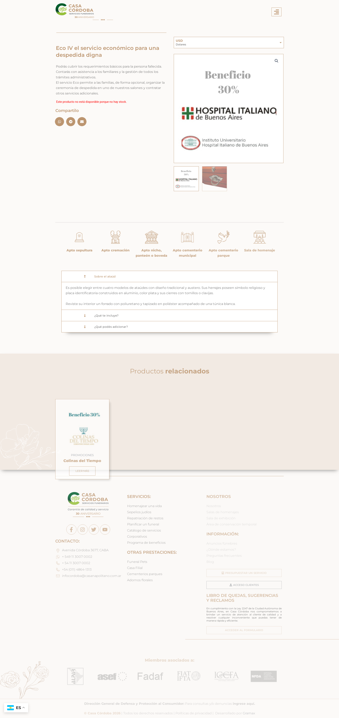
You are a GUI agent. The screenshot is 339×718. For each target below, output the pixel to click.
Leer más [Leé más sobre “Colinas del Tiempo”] (82, 523)
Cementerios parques (144, 574)
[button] (276, 12)
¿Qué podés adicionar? (111, 327)
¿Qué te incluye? (106, 315)
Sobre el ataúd (105, 276)
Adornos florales (140, 580)
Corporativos (137, 536)
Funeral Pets (137, 562)
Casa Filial (135, 568)
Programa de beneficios (146, 543)
